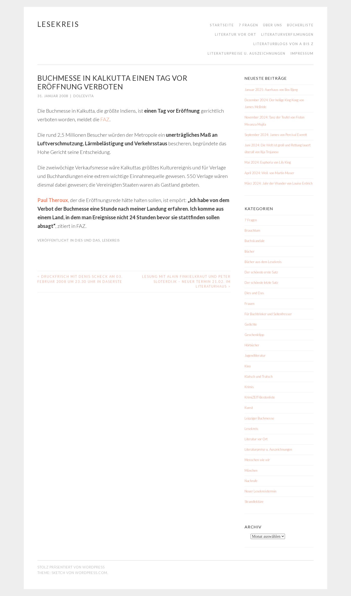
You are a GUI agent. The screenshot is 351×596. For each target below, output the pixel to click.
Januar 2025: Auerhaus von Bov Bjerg (271, 90)
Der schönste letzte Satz (261, 283)
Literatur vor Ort (235, 34)
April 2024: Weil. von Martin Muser (269, 173)
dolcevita (83, 96)
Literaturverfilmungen (287, 34)
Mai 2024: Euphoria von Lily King (268, 162)
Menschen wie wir (257, 460)
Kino (248, 366)
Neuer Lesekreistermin (260, 491)
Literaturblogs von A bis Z (283, 44)
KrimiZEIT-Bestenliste (260, 397)
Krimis (249, 387)
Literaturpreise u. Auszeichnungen (247, 53)
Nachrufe (251, 481)
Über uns (272, 25)
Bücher (249, 251)
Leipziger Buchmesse (259, 418)
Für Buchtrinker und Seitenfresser (268, 314)
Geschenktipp (254, 335)
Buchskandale (255, 241)
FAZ (104, 119)
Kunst (249, 408)
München (251, 470)
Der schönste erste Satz (261, 272)
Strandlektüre (254, 502)
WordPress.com (91, 573)
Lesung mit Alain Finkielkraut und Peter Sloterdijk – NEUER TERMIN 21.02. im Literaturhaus (186, 281)
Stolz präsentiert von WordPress (71, 567)
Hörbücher (252, 345)
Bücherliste (300, 25)
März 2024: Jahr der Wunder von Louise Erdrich (279, 183)
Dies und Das (87, 240)
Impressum (302, 53)
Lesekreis (58, 24)
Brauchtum (252, 230)
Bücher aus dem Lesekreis (263, 262)
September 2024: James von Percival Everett (276, 135)
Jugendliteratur (255, 355)
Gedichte (251, 324)
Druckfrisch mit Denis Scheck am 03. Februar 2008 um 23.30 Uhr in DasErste (80, 279)
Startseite (222, 25)
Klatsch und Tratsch (259, 376)
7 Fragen (248, 25)
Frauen (249, 304)
